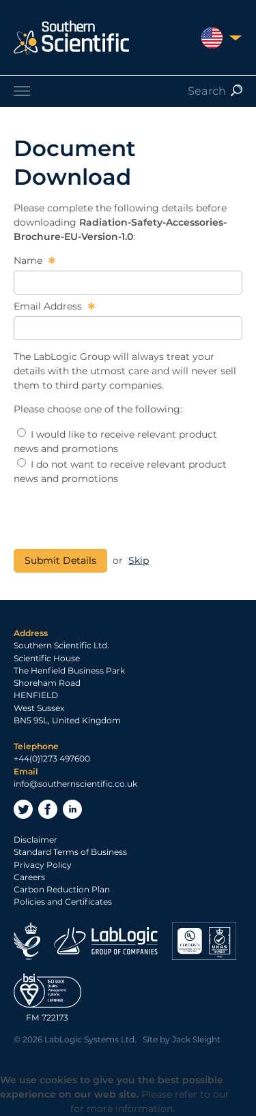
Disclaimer (35, 839)
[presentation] (117, 517)
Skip (138, 560)
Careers (29, 877)
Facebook (47, 809)
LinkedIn (72, 809)
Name (29, 260)
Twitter (23, 809)
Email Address (49, 306)
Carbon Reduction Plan (62, 889)
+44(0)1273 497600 (52, 758)
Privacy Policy (43, 865)
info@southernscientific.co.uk (75, 784)
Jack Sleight (196, 1039)
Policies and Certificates (63, 901)
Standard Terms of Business (70, 852)
